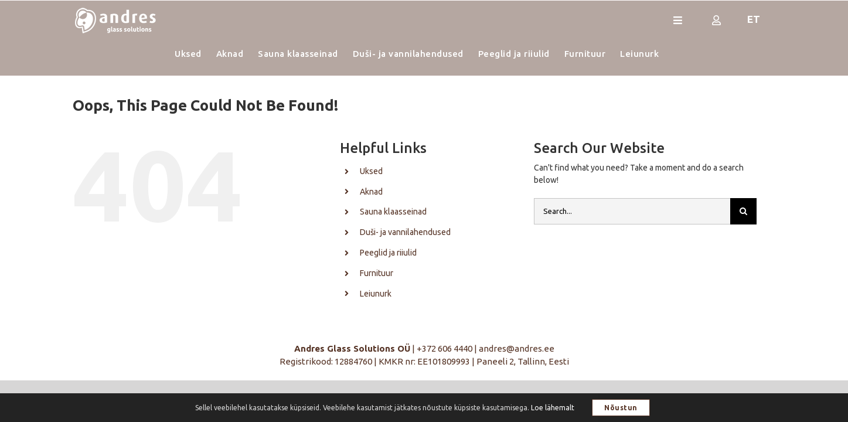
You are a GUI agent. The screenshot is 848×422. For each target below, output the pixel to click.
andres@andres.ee (516, 348)
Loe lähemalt (552, 407)
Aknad (371, 191)
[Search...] (632, 211)
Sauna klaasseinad (393, 211)
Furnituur (376, 273)
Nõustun (621, 407)
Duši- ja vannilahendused (405, 232)
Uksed (371, 171)
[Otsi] (743, 211)
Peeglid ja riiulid (388, 252)
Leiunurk (375, 293)
